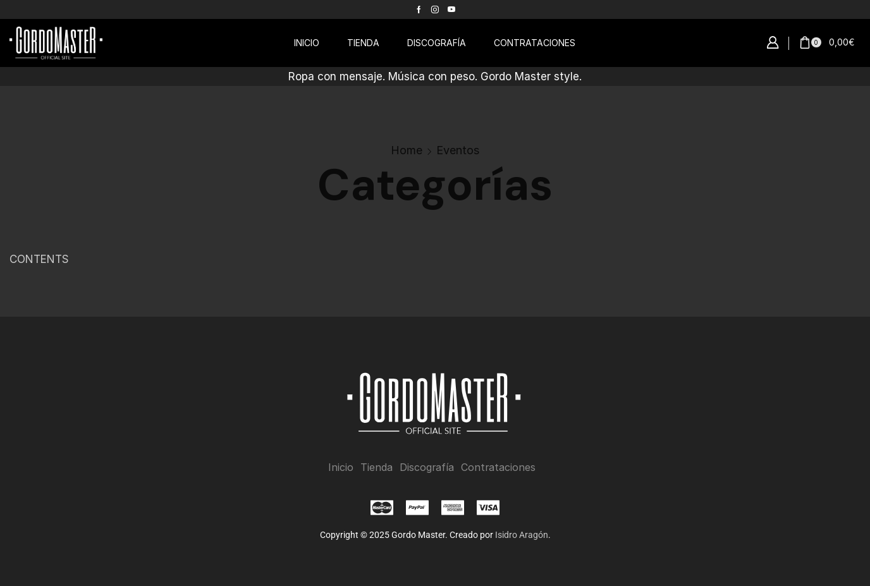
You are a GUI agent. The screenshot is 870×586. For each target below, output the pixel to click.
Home (406, 150)
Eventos (457, 150)
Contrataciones (498, 467)
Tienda (376, 467)
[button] (772, 43)
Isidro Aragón (521, 535)
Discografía (427, 467)
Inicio (340, 467)
